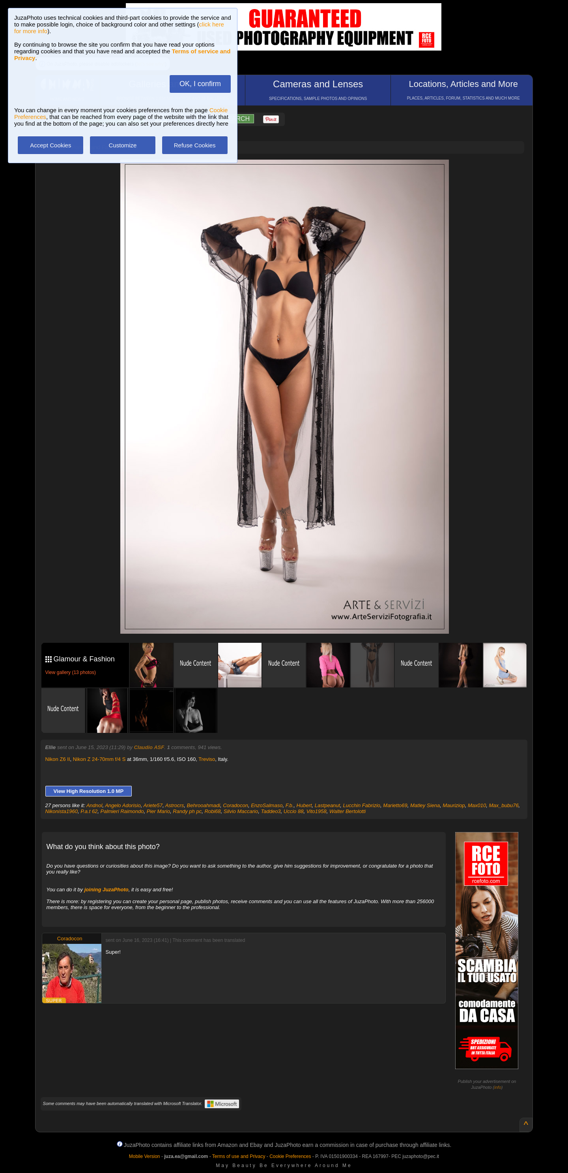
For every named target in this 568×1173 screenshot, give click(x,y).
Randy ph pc (187, 811)
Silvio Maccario (241, 811)
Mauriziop (454, 805)
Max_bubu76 (503, 805)
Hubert (304, 805)
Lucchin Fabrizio (361, 805)
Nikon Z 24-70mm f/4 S (99, 759)
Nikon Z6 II (57, 759)
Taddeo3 (270, 811)
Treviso (206, 759)
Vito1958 (316, 811)
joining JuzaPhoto (106, 889)
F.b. (290, 805)
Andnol (94, 805)
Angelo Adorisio (123, 805)
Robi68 (212, 811)
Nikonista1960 (61, 811)
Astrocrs (174, 805)
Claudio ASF (149, 747)
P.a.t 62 (88, 811)
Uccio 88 (294, 811)
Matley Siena (425, 805)
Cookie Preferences (290, 1156)
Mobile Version (144, 1156)
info (497, 1087)
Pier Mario (158, 811)
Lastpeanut (327, 805)
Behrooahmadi (203, 805)
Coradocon (235, 805)
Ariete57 (152, 805)
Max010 (477, 805)
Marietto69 (395, 805)
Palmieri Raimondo (122, 811)
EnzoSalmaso (266, 805)
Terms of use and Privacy (238, 1156)
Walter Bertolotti (347, 811)
